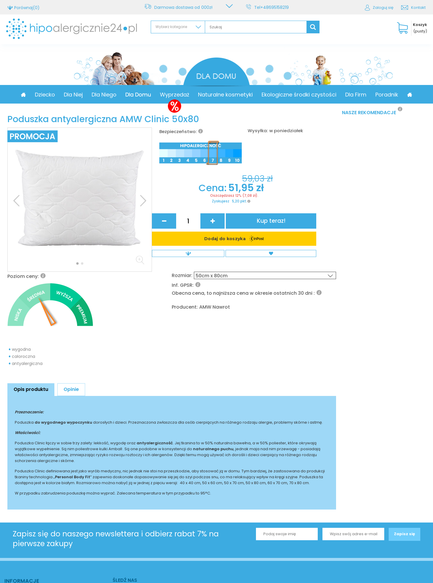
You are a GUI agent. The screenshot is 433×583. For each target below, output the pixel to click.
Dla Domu (163, 94)
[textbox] (256, 27)
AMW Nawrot (288, 220)
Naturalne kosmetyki (250, 94)
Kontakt (418, 7)
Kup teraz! (311, 250)
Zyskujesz (190, 263)
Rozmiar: (257, 184)
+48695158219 (276, 7)
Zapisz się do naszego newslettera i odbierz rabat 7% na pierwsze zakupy (116, 470)
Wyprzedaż (199, 94)
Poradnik (411, 94)
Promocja (38, 94)
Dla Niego (128, 94)
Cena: (184, 250)
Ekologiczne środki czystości (323, 94)
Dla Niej (97, 94)
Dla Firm (380, 94)
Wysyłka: (258, 130)
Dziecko (69, 94)
